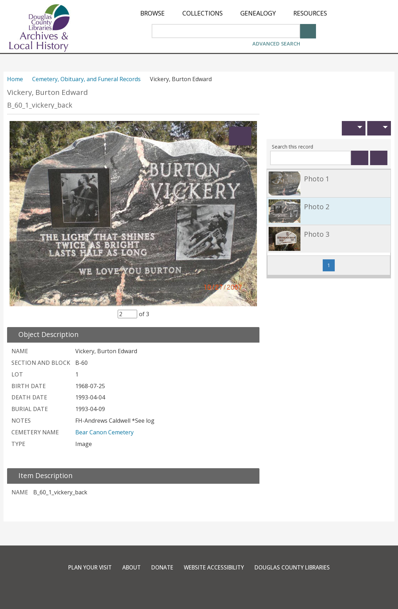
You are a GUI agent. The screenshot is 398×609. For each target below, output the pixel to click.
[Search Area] (226, 31)
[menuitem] (152, 13)
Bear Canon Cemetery (104, 432)
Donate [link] (159, 567)
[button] (353, 128)
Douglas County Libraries (298, 567)
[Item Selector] (127, 314)
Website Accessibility (214, 567)
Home (15, 79)
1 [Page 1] (331, 265)
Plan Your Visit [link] (82, 567)
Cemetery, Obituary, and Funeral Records (86, 79)
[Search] (308, 30)
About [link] (126, 567)
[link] (329, 183)
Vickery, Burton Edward (47, 92)
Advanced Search (276, 43)
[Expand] (240, 136)
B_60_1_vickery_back (39, 105)
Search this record (292, 146)
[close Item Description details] (41, 475)
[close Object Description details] (44, 334)
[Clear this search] (378, 158)
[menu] (233, 13)
